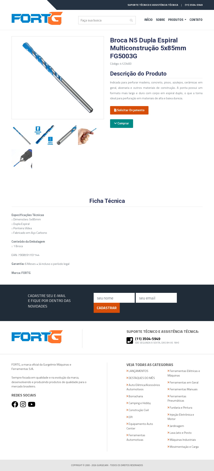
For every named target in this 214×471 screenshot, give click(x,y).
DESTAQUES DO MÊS (141, 378)
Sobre (160, 20)
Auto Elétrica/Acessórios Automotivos (143, 387)
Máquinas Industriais (182, 440)
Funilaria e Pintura (180, 408)
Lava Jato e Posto (180, 433)
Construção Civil (138, 410)
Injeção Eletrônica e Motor (181, 417)
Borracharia (135, 396)
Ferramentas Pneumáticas (177, 398)
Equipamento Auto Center (140, 426)
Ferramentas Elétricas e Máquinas (184, 373)
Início (148, 20)
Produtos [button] (176, 20)
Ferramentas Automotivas (136, 437)
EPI (129, 417)
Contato (196, 20)
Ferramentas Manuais (183, 389)
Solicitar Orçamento (129, 110)
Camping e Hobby (139, 403)
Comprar (121, 123)
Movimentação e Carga (183, 447)
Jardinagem (176, 426)
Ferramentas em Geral (183, 382)
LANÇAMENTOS (137, 371)
